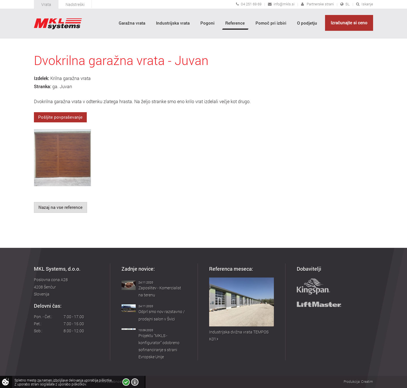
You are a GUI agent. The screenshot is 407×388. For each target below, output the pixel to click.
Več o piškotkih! (134, 382)
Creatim (367, 381)
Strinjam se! (126, 382)
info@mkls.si (284, 3)
